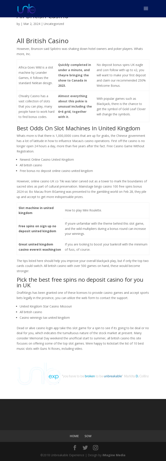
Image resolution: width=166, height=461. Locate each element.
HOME (74, 436)
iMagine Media (113, 455)
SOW (88, 436)
